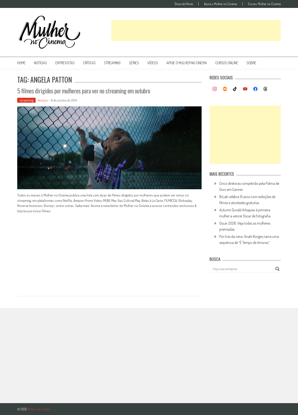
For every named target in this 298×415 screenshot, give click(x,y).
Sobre (251, 63)
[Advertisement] (196, 30)
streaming (112, 63)
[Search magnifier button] (277, 269)
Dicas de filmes (184, 4)
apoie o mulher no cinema (186, 63)
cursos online (226, 63)
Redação (42, 100)
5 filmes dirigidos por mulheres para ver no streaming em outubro (83, 90)
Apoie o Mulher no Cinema (220, 4)
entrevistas (65, 63)
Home (21, 63)
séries (134, 63)
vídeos (152, 63)
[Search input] (243, 269)
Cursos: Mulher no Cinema (264, 4)
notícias (40, 63)
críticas (89, 63)
